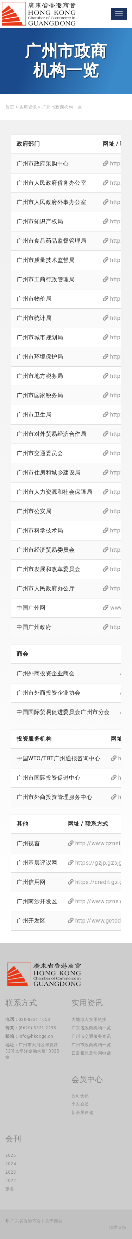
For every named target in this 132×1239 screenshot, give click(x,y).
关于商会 (54, 1221)
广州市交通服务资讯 (91, 1036)
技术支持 (118, 1227)
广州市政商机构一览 (91, 1044)
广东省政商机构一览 (91, 1027)
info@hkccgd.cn (36, 1036)
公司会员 (80, 1095)
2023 (10, 1172)
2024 (10, 1163)
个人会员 (80, 1104)
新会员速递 (82, 1112)
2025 (10, 1155)
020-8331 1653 (34, 1019)
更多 (9, 1189)
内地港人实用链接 (89, 1019)
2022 (10, 1180)
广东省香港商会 (25, 1221)
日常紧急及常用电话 (91, 1053)
